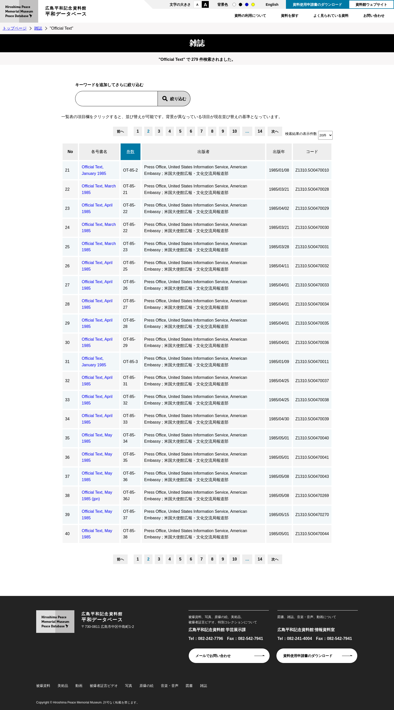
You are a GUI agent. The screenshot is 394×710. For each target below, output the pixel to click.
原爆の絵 (146, 686)
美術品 (63, 686)
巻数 (130, 151)
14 (260, 131)
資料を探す (290, 16)
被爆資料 (43, 686)
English (272, 5)
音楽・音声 (169, 686)
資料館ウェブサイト (371, 5)
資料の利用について (250, 16)
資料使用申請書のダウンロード (317, 5)
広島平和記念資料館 (66, 12)
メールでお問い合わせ (213, 656)
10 (234, 131)
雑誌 (38, 28)
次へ (274, 131)
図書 (189, 686)
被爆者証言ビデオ (104, 686)
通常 (234, 4)
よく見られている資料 (331, 16)
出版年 (279, 151)
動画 (78, 686)
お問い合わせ (373, 16)
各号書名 (99, 151)
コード (312, 151)
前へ (120, 131)
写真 (128, 686)
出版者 (204, 151)
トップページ (15, 28)
